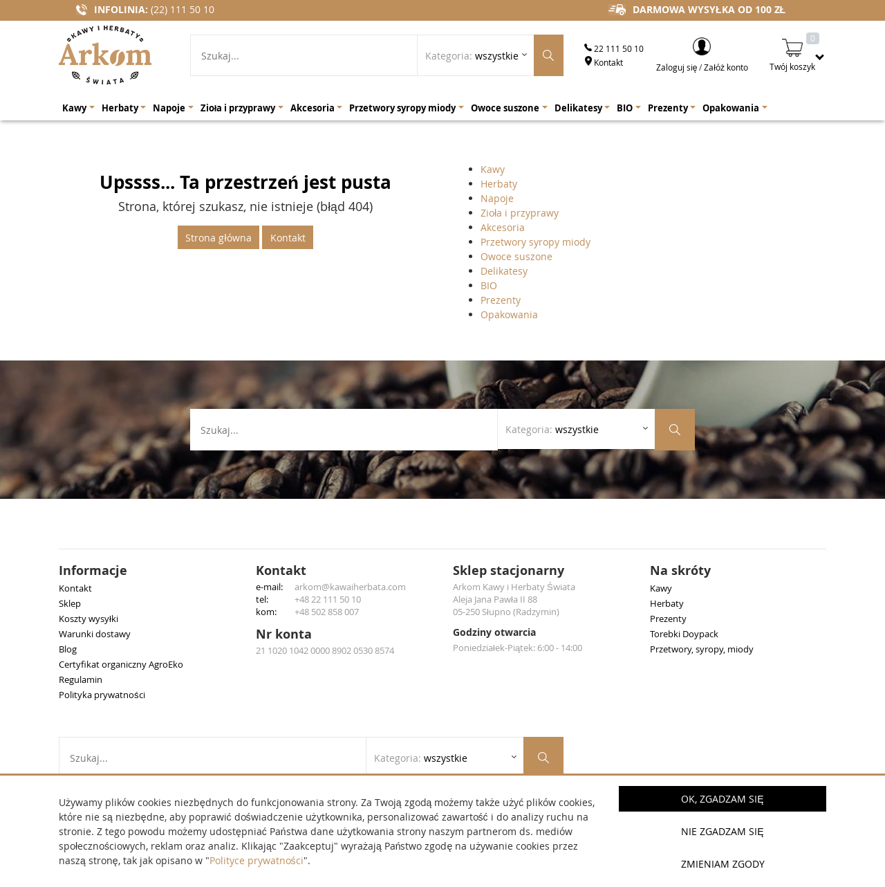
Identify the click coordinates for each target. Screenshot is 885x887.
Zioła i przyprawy (520, 212)
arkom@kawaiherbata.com (350, 586)
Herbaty (499, 183)
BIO (489, 285)
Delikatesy (504, 270)
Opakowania (509, 314)
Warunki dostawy (95, 634)
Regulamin (80, 679)
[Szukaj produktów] (548, 55)
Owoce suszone (516, 256)
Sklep (70, 603)
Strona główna (218, 237)
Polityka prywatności (102, 694)
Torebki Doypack (684, 634)
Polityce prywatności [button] (256, 860)
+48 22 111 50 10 (328, 599)
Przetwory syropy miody (535, 241)
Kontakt (603, 62)
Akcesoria (503, 227)
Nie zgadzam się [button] (722, 831)
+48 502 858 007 (327, 611)
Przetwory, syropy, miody (702, 649)
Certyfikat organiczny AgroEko (121, 664)
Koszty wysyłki (88, 618)
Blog (68, 649)
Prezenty (501, 300)
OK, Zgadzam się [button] (722, 798)
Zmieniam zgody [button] (723, 863)
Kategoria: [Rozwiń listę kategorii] (472, 55)
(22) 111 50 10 (182, 9)
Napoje (497, 198)
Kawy (493, 169)
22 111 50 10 (614, 48)
